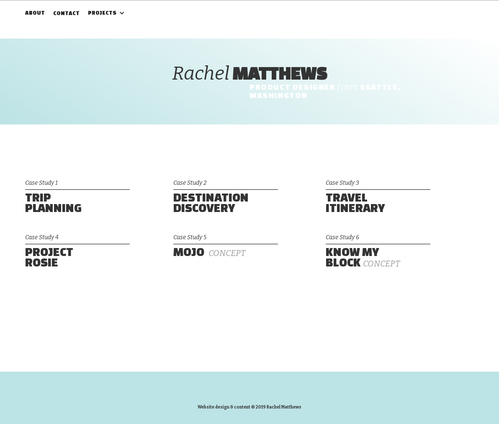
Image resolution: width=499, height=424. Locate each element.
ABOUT (35, 13)
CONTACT (66, 13)
